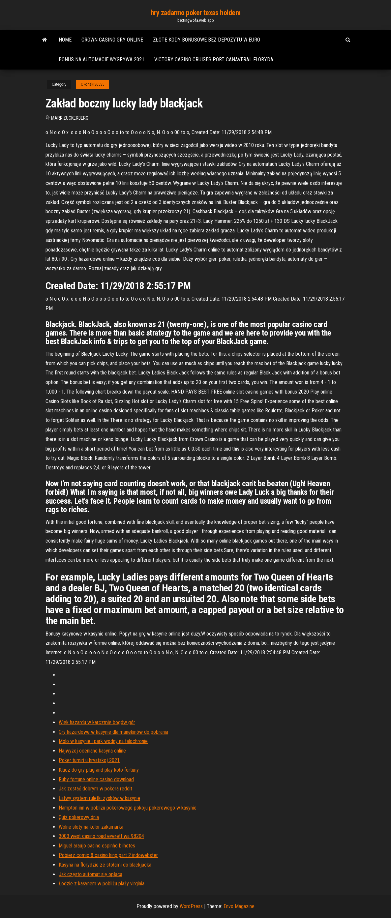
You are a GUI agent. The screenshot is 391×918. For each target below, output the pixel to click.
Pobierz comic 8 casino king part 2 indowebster (108, 855)
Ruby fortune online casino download (96, 779)
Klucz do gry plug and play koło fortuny (99, 770)
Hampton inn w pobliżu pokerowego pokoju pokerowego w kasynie (127, 808)
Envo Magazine (239, 906)
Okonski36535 (92, 84)
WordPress (191, 906)
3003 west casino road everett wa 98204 (101, 836)
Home (65, 40)
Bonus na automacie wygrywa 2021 (101, 59)
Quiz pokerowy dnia (79, 817)
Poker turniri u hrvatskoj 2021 (89, 760)
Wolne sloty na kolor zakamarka (91, 827)
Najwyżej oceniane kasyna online (92, 751)
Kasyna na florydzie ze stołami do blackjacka (105, 865)
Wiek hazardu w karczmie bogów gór (97, 722)
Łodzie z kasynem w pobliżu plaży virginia (101, 883)
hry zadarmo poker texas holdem (196, 13)
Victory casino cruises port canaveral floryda (213, 59)
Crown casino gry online (112, 40)
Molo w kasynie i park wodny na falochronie (103, 741)
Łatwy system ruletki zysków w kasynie (99, 798)
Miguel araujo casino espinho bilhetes (97, 846)
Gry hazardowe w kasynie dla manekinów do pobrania (113, 732)
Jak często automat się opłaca (90, 874)
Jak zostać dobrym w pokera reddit (95, 788)
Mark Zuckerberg (69, 118)
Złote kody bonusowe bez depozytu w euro (206, 40)
